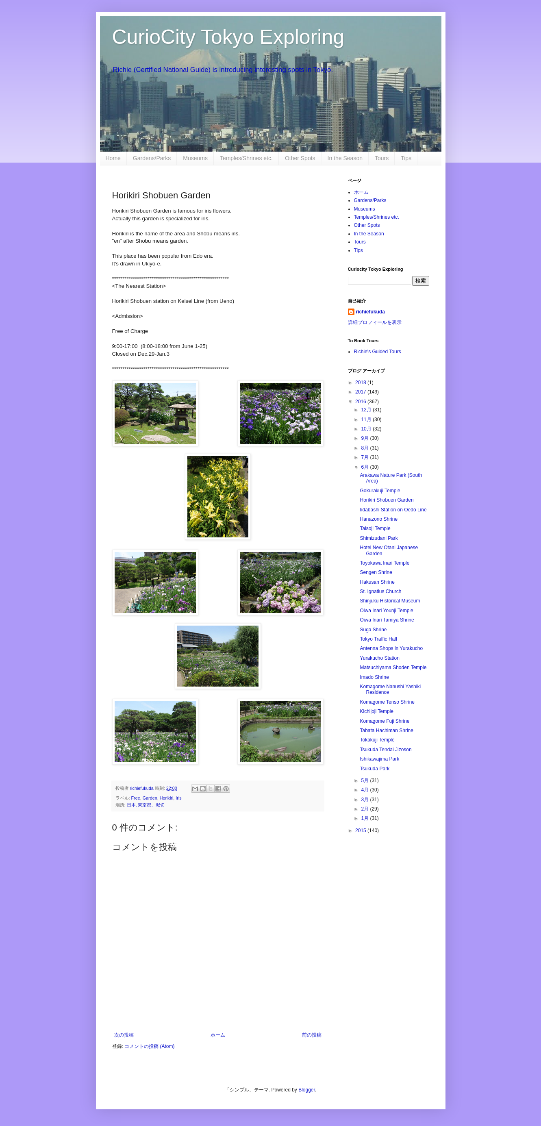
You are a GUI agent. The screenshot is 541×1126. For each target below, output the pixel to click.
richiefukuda (370, 312)
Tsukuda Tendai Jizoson (385, 749)
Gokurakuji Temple (380, 490)
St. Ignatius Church (380, 591)
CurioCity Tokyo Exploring (228, 37)
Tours (382, 158)
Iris (178, 798)
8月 (365, 448)
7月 (365, 457)
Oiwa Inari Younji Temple (386, 610)
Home (113, 158)
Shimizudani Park (379, 538)
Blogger (306, 1090)
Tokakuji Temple (377, 740)
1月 (365, 818)
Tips (406, 158)
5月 (365, 780)
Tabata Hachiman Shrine (386, 730)
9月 (365, 438)
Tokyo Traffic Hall (378, 639)
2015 (361, 830)
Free (135, 798)
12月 (367, 410)
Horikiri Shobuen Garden (386, 500)
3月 (365, 799)
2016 (361, 401)
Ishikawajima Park (379, 759)
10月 (367, 429)
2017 (361, 392)
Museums (195, 158)
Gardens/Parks (152, 158)
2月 (365, 809)
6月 (365, 467)
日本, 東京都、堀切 (146, 804)
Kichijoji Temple (376, 711)
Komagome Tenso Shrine (387, 702)
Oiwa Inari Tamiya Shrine (387, 620)
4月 (365, 790)
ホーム (218, 1035)
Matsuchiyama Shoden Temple (393, 667)
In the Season (345, 158)
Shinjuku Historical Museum (390, 601)
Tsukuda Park (374, 769)
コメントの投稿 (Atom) (149, 1046)
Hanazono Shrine (379, 519)
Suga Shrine (373, 630)
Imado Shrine (374, 677)
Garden (150, 798)
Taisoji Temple (375, 528)
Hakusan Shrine (377, 582)
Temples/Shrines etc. (246, 158)
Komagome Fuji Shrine (384, 721)
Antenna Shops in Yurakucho (391, 648)
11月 (367, 419)
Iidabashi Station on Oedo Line (393, 510)
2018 (361, 382)
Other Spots (300, 158)
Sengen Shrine (376, 572)
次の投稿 (124, 1035)
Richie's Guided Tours (377, 351)
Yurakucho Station (379, 658)
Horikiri (167, 798)
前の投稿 (312, 1035)
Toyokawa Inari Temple (384, 563)
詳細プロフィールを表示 (375, 322)
